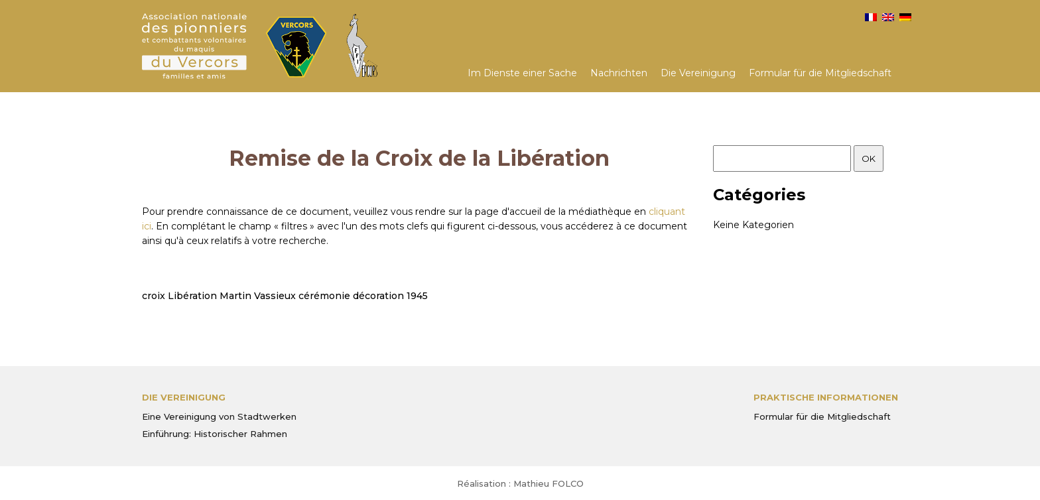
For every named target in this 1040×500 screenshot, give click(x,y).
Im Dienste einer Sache (522, 73)
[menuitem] (871, 17)
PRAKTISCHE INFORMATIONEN (825, 397)
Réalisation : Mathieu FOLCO (520, 483)
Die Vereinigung (698, 73)
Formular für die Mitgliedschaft (820, 73)
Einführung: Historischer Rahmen (214, 433)
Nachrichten (618, 73)
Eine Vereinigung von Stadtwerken (219, 416)
